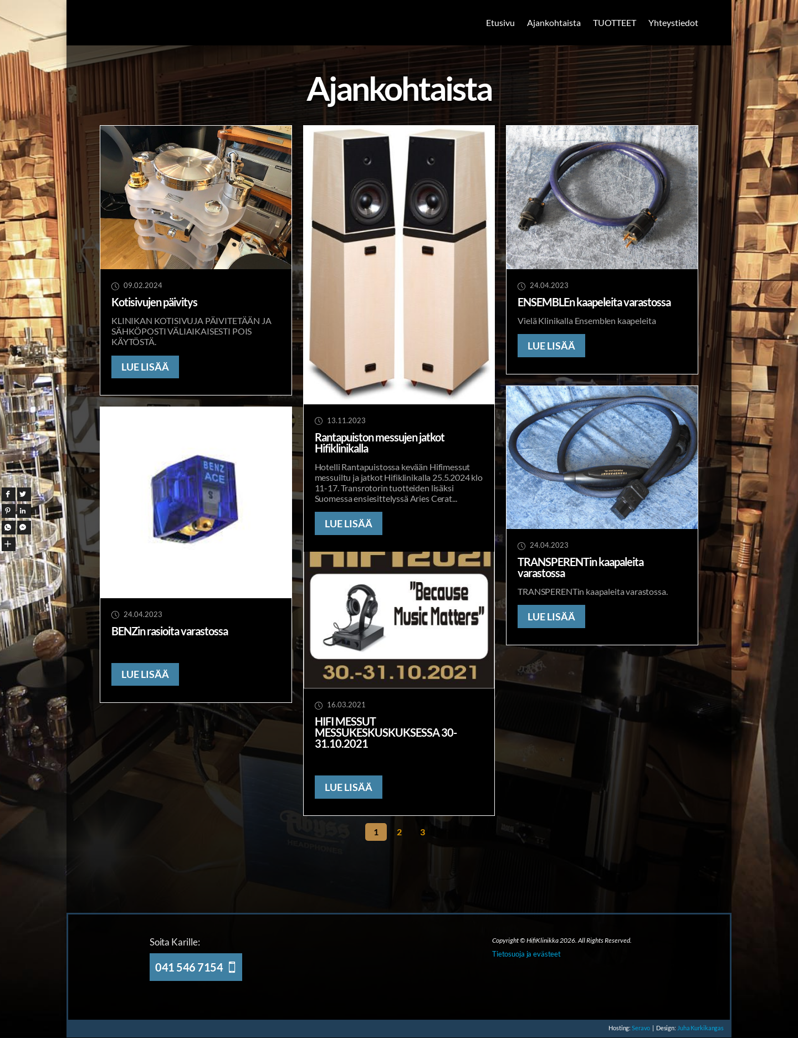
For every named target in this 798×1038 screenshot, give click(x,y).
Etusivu (500, 22)
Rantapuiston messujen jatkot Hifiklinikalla (379, 442)
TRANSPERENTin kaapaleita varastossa (580, 567)
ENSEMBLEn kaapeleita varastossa (594, 302)
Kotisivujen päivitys (154, 302)
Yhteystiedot (673, 22)
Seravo (635, 1028)
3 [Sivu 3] (422, 831)
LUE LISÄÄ (145, 367)
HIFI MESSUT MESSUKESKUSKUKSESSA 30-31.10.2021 (386, 732)
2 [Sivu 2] (399, 831)
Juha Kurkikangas (699, 1028)
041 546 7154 (189, 967)
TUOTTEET (614, 22)
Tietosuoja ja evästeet (526, 953)
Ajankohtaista (554, 22)
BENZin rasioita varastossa (169, 631)
